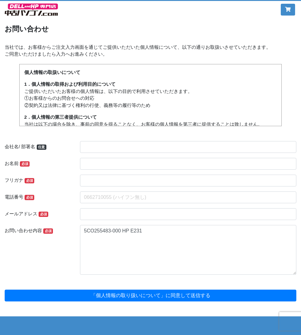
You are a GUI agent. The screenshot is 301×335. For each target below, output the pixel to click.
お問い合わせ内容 (29, 231)
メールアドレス (26, 214)
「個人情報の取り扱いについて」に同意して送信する (150, 295)
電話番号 (19, 197)
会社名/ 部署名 (25, 147)
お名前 (17, 164)
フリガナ (19, 180)
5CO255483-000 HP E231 (188, 250)
